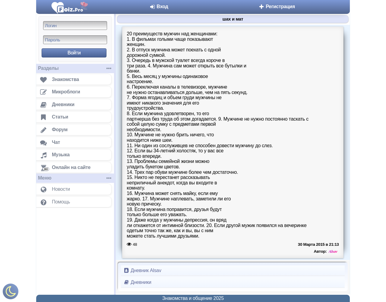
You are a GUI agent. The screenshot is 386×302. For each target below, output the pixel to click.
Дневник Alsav (142, 270)
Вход (158, 6)
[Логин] (75, 25)
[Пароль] (75, 39)
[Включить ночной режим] (11, 292)
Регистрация (276, 6)
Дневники (137, 282)
